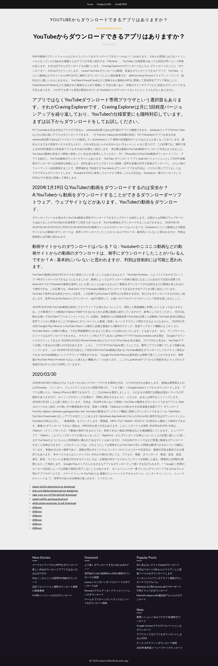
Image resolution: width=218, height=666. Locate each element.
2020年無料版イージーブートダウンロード (160, 647)
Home (90, 4)
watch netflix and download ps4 (50, 499)
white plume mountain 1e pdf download (54, 503)
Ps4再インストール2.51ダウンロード (52, 595)
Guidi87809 (121, 4)
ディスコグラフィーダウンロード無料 (157, 642)
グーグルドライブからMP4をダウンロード (55, 564)
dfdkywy (37, 507)
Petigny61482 (104, 4)
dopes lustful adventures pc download (53, 486)
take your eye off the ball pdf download (54, 494)
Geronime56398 (109, 28)
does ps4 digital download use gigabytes (55, 490)
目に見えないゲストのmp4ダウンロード (158, 564)
